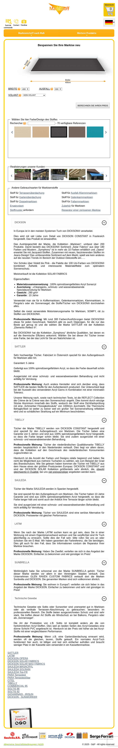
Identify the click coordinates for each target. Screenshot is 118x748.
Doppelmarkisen (28, 201)
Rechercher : (19, 123)
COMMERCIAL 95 (18, 686)
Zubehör (66, 206)
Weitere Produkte (86, 33)
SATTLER (13, 653)
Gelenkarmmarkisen (82, 197)
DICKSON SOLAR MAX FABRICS (26, 664)
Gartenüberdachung (30, 197)
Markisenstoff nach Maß (31, 33)
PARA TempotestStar (19, 677)
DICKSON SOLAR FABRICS (23, 661)
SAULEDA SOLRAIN (19, 669)
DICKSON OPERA (18, 658)
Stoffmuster (16, 210)
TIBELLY (12, 683)
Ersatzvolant (17, 206)
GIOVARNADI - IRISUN (20, 694)
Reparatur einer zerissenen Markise (81, 210)
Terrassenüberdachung (31, 193)
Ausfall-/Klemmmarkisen (84, 193)
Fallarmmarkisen (80, 201)
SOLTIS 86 (14, 688)
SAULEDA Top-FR (18, 672)
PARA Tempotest (17, 675)
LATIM (11, 655)
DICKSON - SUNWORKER (22, 697)
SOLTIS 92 (14, 691)
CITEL (11, 680)
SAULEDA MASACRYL (20, 666)
